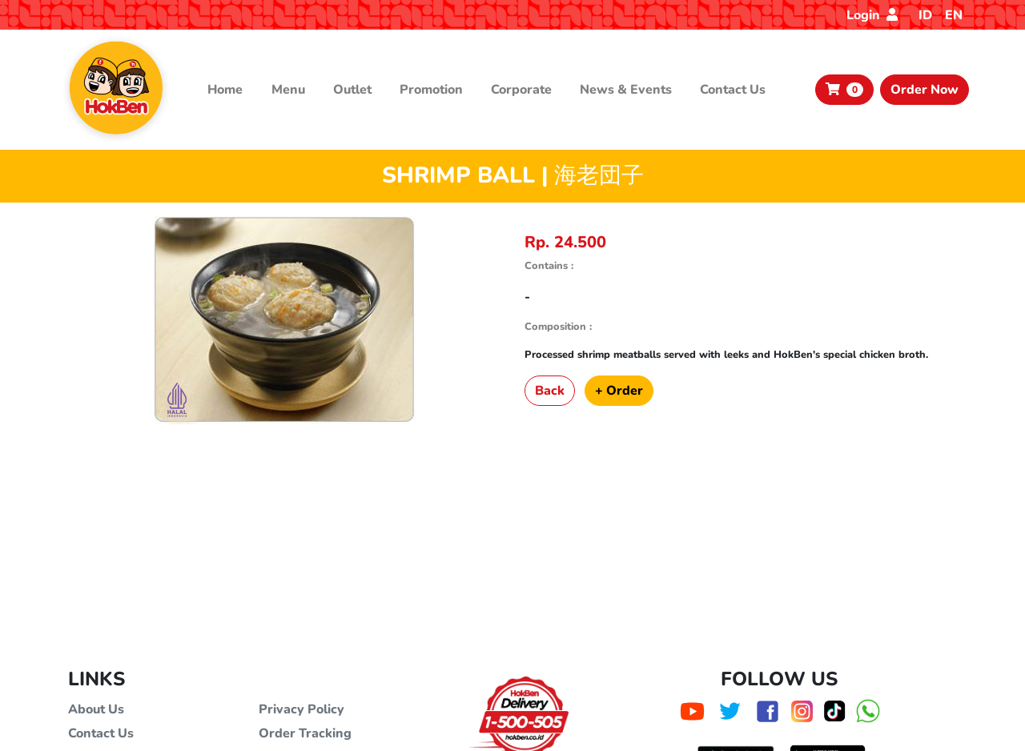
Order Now (924, 89)
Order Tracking (305, 733)
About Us (96, 709)
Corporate (521, 89)
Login (872, 15)
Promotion (431, 89)
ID (925, 15)
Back (550, 391)
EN (954, 15)
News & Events (626, 89)
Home (225, 89)
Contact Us (733, 89)
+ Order (619, 391)
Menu (288, 89)
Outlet (352, 89)
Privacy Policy (301, 709)
